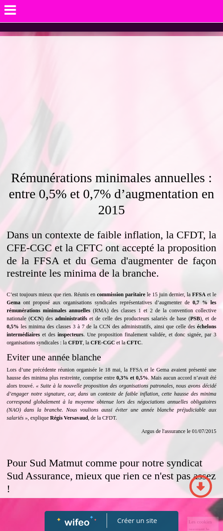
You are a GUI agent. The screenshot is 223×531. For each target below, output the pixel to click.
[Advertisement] (111, 103)
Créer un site (137, 520)
